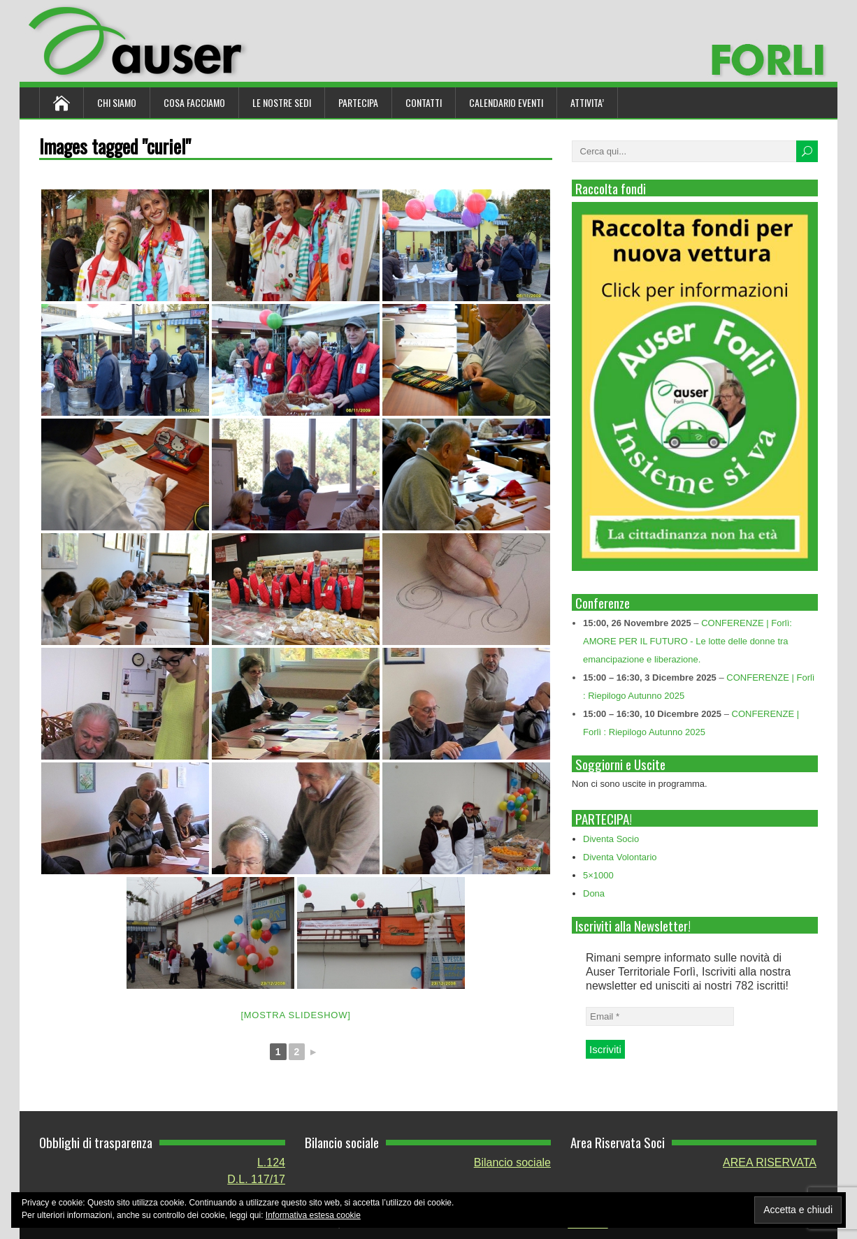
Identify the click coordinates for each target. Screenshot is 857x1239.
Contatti (423, 102)
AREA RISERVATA (769, 1162)
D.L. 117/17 (256, 1179)
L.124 (271, 1162)
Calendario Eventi (506, 102)
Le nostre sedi (281, 102)
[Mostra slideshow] (295, 1015)
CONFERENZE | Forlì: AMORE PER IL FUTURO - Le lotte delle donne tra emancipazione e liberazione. (687, 641)
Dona (594, 893)
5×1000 (598, 875)
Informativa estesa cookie (313, 1215)
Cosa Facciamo (194, 102)
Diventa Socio (611, 839)
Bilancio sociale (512, 1162)
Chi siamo (116, 102)
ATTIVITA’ (587, 102)
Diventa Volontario (620, 857)
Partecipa (358, 102)
